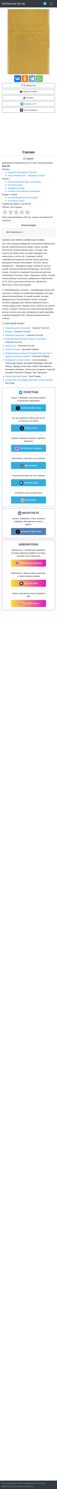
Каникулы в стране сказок (17, 360)
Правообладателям (25, 1483)
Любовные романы (28, 448)
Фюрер (8, 331)
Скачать (28, 97)
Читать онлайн (28, 91)
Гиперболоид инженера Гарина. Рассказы (25, 339)
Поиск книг (28, 428)
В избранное (28, 85)
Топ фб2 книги (28, 604)
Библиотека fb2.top (13, 3)
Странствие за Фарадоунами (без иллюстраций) (28, 380)
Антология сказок (16, 201)
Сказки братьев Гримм (16, 376)
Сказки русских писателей (18, 328)
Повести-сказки (12, 349)
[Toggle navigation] (51, 3)
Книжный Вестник (28, 408)
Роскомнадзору (8, 1483)
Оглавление (15, 232)
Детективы (28, 466)
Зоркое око (10, 345)
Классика (28, 500)
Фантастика (28, 483)
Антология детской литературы (23, 197)
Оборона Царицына (15, 335)
